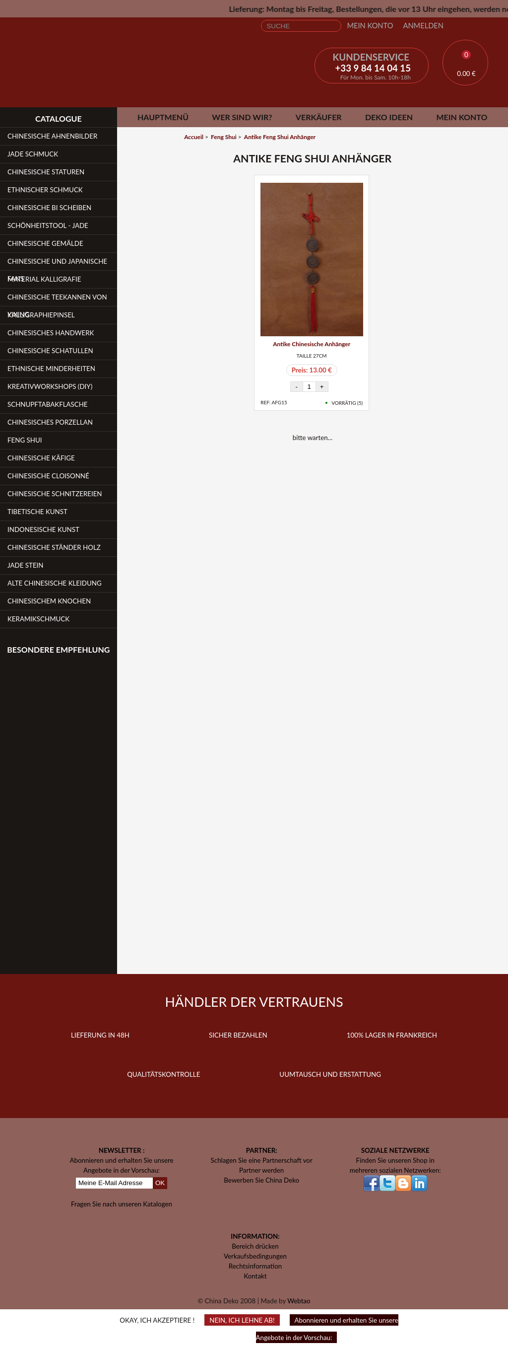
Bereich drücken (255, 1246)
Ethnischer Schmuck (45, 190)
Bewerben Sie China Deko (261, 1180)
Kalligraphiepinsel (41, 315)
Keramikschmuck (38, 619)
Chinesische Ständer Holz (54, 547)
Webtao (298, 1301)
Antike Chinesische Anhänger (311, 344)
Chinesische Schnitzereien (54, 494)
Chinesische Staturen (45, 172)
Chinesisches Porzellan (50, 422)
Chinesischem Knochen (49, 601)
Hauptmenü (163, 117)
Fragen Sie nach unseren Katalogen (121, 1204)
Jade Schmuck (32, 154)
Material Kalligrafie (44, 279)
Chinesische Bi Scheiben (49, 208)
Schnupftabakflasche (47, 404)
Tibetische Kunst (37, 512)
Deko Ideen (389, 117)
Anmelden (423, 25)
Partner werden (261, 1170)
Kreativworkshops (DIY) (49, 386)
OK (160, 1183)
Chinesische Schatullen (50, 351)
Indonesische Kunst (43, 529)
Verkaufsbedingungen (255, 1256)
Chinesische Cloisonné (48, 476)
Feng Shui (24, 440)
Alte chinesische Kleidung (54, 583)
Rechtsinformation (255, 1266)
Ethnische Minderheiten (51, 369)
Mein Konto (370, 25)
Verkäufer (319, 117)
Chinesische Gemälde (45, 243)
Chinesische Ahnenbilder (52, 136)
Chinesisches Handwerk (50, 333)
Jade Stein (25, 565)
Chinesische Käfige (41, 458)
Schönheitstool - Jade (47, 225)
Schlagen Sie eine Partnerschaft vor (262, 1160)
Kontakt (255, 1276)
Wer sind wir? (242, 117)
